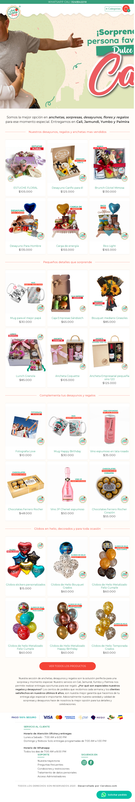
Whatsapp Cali (67, 1)
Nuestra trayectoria (49, 760)
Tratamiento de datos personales (57, 772)
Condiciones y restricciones (53, 768)
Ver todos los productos (67, 666)
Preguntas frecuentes (50, 764)
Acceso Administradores (52, 776)
